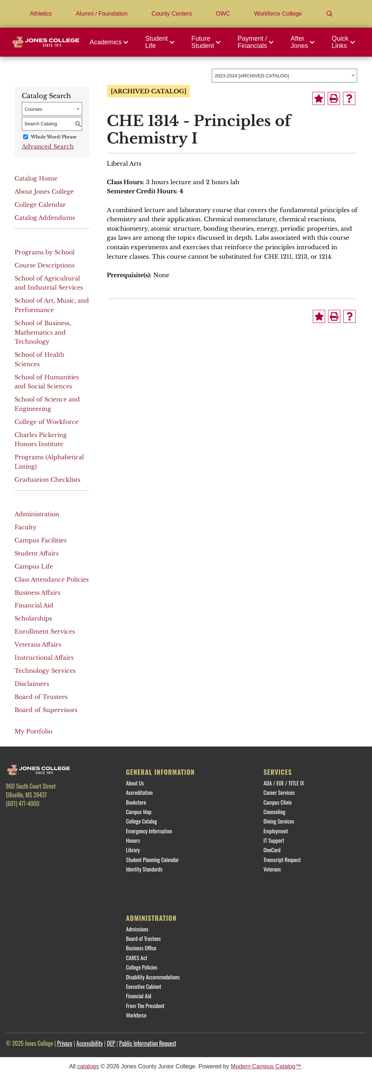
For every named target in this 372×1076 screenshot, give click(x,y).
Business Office (141, 948)
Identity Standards (144, 869)
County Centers (171, 14)
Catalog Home (36, 178)
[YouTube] (73, 819)
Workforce (136, 1015)
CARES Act (136, 958)
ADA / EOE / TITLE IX (283, 783)
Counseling (274, 812)
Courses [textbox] (33, 109)
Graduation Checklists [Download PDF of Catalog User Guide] (47, 479)
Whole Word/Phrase (54, 136)
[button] (111, 42)
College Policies (141, 967)
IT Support (273, 840)
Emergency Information (149, 831)
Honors (133, 840)
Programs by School (44, 252)
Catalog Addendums (45, 217)
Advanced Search (48, 146)
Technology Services (45, 670)
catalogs (88, 1066)
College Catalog (141, 821)
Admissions (137, 929)
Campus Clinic (277, 802)
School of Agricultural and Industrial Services (49, 283)
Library (133, 850)
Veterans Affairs (38, 644)
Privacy (64, 1043)
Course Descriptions (44, 265)
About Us (135, 783)
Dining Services (278, 821)
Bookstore (136, 802)
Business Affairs (37, 592)
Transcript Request (282, 859)
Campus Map (138, 812)
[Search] (329, 13)
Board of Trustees (41, 696)
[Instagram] (53, 819)
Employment (275, 831)
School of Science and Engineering (47, 404)
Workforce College (278, 14)
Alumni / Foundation (102, 14)
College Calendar (40, 204)
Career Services (279, 792)
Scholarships (33, 618)
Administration (37, 514)
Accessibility (89, 1043)
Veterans (272, 869)
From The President (145, 1006)
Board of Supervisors (46, 709)
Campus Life (34, 566)
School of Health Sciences (39, 359)
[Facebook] (15, 819)
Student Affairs (36, 553)
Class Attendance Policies (52, 579)
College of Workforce (46, 421)
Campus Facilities (40, 540)
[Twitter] (34, 819)
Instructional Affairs (44, 657)
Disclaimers (32, 683)
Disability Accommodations (153, 977)
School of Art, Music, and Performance (52, 305)
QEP (111, 1043)
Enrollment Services (45, 631)
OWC (223, 14)
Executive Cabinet (143, 986)
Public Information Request (147, 1043)
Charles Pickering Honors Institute (41, 439)
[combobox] (284, 75)
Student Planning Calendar (152, 859)
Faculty (25, 527)
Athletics (41, 14)
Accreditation (139, 792)
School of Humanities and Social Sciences (47, 381)
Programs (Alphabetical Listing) (49, 461)
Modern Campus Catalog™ (266, 1066)
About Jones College (44, 191)
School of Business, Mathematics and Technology (43, 332)
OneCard (271, 850)
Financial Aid (34, 605)
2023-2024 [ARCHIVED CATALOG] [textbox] (252, 75)
